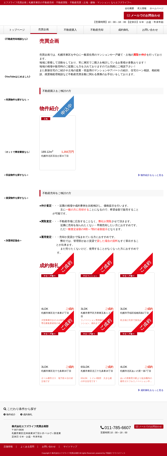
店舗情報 (8, 446)
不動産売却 (96, 29)
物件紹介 (9, 414)
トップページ (17, 29)
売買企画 (43, 29)
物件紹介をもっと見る (150, 175)
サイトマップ (70, 446)
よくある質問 (27, 446)
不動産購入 (70, 29)
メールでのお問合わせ (143, 15)
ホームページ (156, 8)
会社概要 (129, 8)
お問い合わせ (150, 29)
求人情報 (141, 8)
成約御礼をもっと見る (150, 390)
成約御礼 (123, 29)
